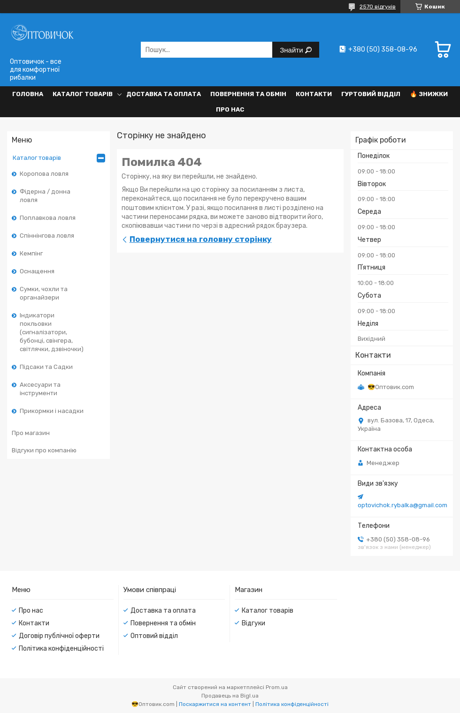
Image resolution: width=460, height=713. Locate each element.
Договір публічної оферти (59, 636)
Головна (27, 94)
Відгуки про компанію (44, 450)
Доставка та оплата (163, 94)
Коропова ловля (44, 173)
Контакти (314, 94)
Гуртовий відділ (370, 94)
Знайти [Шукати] (292, 50)
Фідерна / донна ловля (45, 195)
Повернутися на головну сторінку (201, 239)
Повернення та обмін (248, 94)
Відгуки (253, 623)
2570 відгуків (378, 6)
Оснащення (37, 271)
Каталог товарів (83, 94)
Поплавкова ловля (48, 217)
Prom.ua (277, 687)
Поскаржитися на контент (215, 704)
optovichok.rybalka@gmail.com (402, 505)
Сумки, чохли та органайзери (44, 293)
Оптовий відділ (154, 636)
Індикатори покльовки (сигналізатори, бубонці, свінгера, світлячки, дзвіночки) (52, 332)
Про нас (230, 109)
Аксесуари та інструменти (40, 389)
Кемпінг (31, 253)
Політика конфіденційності (61, 649)
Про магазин (31, 432)
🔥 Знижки (429, 94)
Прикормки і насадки (52, 410)
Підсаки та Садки (46, 366)
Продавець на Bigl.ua (230, 695)
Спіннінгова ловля (47, 235)
